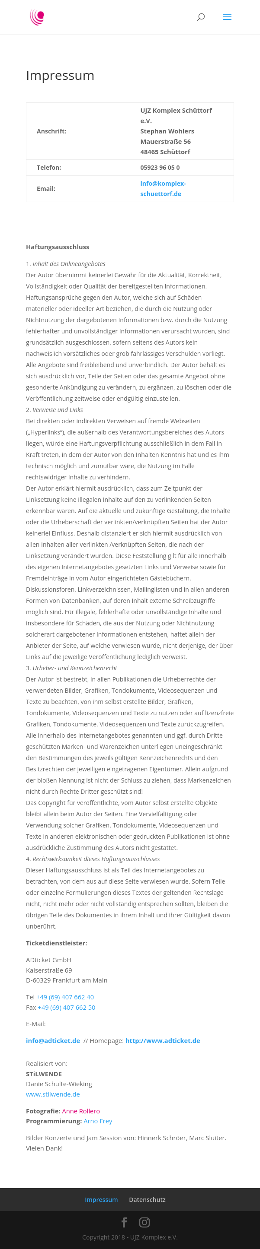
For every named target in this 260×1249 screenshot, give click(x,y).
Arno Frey (97, 1120)
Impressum (101, 1199)
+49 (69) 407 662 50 (66, 1007)
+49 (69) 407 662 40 (65, 996)
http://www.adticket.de (162, 1040)
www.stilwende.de (53, 1094)
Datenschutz (147, 1199)
